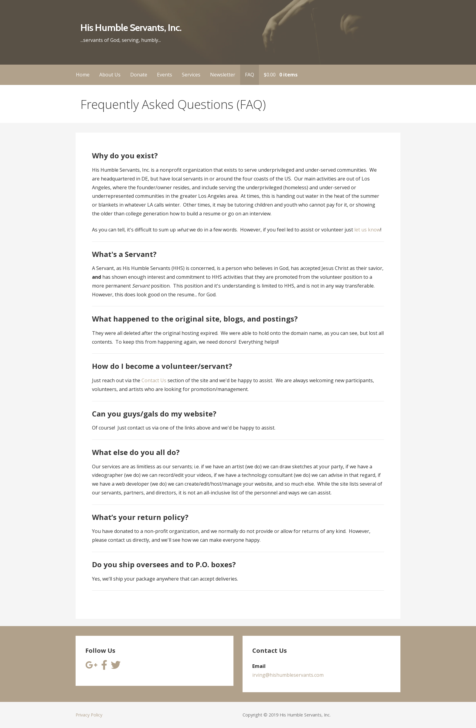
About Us (110, 74)
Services (191, 74)
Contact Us (153, 380)
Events (164, 74)
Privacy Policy (89, 715)
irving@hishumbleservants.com (288, 675)
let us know (367, 229)
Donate (138, 74)
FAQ (249, 74)
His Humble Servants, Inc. (131, 27)
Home (83, 74)
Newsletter (222, 74)
